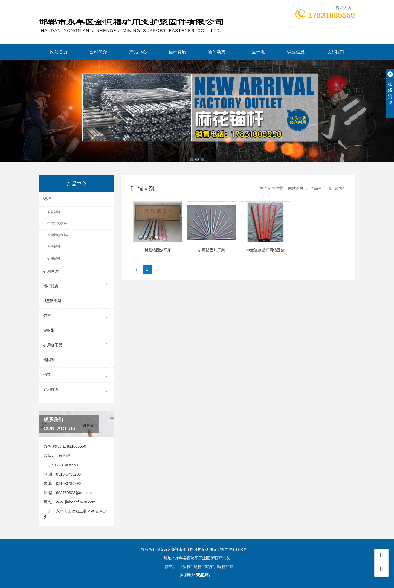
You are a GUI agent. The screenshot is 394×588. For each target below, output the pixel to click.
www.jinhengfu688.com (75, 502)
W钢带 (76, 331)
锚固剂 (76, 360)
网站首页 (59, 52)
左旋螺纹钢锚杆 (58, 235)
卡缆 (76, 375)
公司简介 (98, 52)
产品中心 (138, 52)
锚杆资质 (177, 52)
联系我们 (335, 52)
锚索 (76, 316)
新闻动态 (216, 52)
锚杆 (76, 199)
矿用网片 (76, 271)
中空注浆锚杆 (57, 223)
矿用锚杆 (53, 258)
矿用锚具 (76, 390)
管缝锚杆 (53, 246)
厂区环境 (256, 52)
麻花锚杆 (53, 212)
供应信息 (296, 52)
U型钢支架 (76, 301)
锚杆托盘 (76, 286)
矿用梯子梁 (76, 345)
